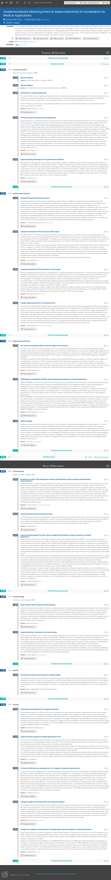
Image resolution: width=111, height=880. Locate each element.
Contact (42, 874)
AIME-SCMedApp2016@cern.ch (27, 42)
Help (37, 874)
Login (107, 3)
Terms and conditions (53, 874)
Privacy (74, 874)
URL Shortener (65, 874)
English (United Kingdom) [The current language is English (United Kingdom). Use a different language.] (91, 3)
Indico (20, 875)
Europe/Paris (72, 3)
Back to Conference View (43, 3)
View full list (23, 45)
